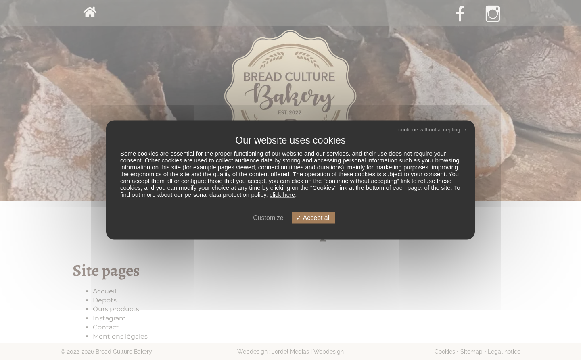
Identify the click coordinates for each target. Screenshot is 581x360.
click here (282, 194)
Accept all (313, 217)
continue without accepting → (432, 129)
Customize (268, 217)
